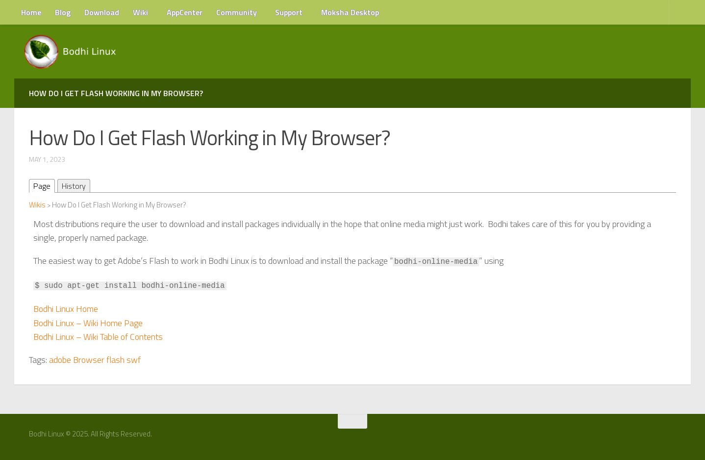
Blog (63, 12)
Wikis (37, 204)
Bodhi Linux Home (65, 308)
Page (41, 186)
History (74, 186)
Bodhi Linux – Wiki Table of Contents (98, 336)
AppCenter (184, 12)
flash (115, 359)
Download (101, 12)
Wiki (140, 12)
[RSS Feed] (674, 437)
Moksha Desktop (350, 12)
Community (236, 12)
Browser (88, 359)
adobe (60, 359)
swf (133, 359)
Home (31, 12)
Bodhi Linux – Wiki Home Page (88, 323)
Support (288, 12)
